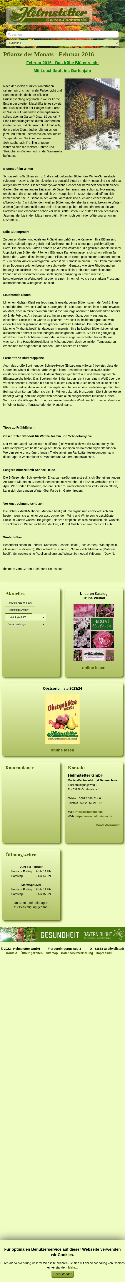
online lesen (93, 667)
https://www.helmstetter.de (93, 816)
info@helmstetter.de (89, 811)
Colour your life (26, 617)
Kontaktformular (108, 825)
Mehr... (73, 1267)
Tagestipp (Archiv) (18, 609)
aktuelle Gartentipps (20, 602)
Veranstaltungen (26, 624)
